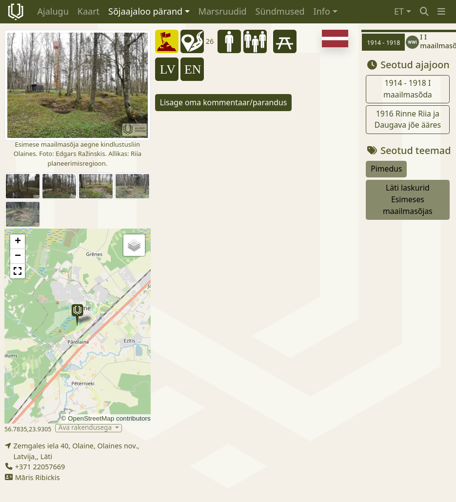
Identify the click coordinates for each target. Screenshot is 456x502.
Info (322, 11)
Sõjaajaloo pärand (145, 11)
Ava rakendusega (86, 428)
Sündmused (280, 11)
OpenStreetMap (91, 418)
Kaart (88, 11)
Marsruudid (222, 11)
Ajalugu (53, 11)
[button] (441, 11)
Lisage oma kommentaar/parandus (223, 102)
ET (399, 11)
